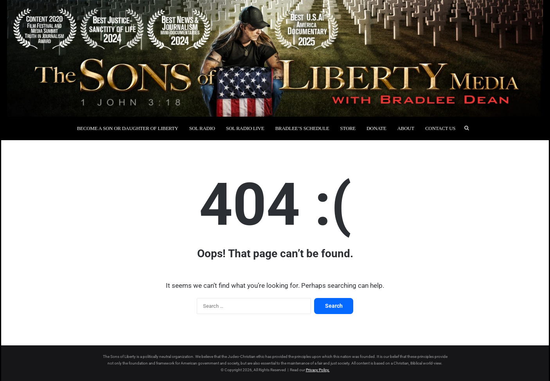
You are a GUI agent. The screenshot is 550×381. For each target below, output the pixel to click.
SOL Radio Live (245, 128)
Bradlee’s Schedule (302, 128)
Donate (376, 128)
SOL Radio (202, 128)
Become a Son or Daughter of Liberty (127, 128)
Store (348, 128)
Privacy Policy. (318, 370)
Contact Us (440, 128)
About (405, 128)
